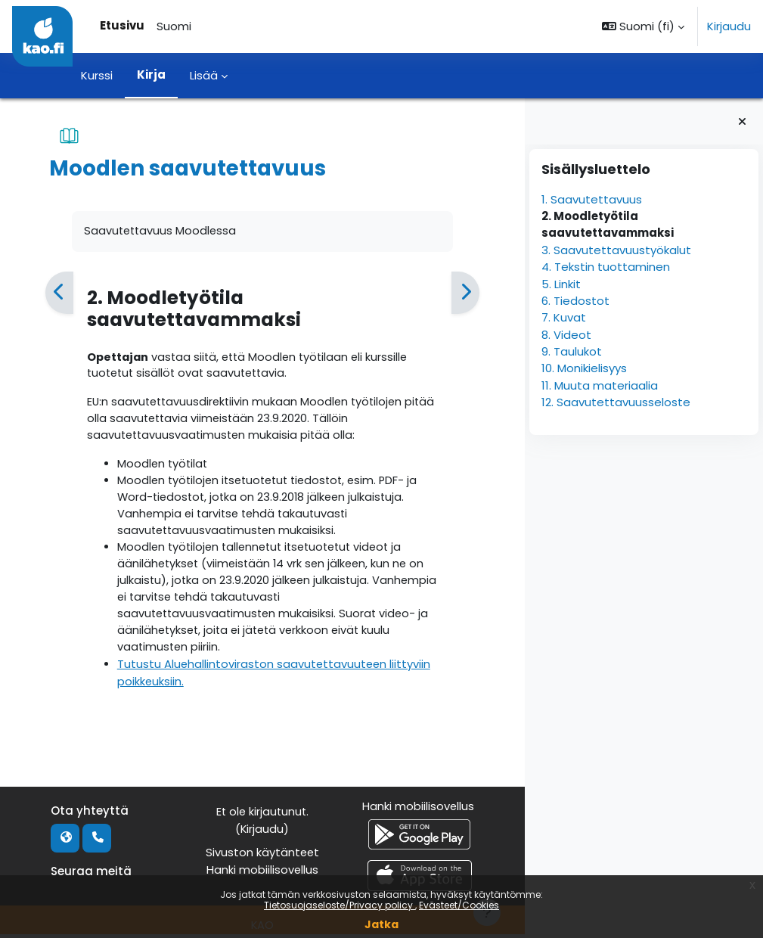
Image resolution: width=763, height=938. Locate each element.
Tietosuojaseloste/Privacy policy (339, 905)
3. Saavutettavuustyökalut (616, 250)
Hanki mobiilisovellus (262, 873)
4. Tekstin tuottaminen (605, 267)
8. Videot (566, 335)
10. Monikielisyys (584, 368)
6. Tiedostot (575, 301)
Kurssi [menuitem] (97, 75)
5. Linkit (561, 284)
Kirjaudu (729, 26)
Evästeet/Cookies (459, 905)
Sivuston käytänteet (261, 856)
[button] (643, 26)
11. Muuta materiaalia (599, 385)
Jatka (381, 924)
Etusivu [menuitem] (122, 25)
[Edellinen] (59, 293)
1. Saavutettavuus (591, 199)
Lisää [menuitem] (204, 75)
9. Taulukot (571, 351)
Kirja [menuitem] (151, 74)
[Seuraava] (465, 293)
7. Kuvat (563, 317)
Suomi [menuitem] (174, 26)
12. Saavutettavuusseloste (615, 402)
